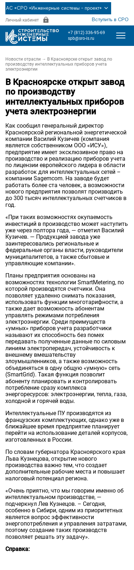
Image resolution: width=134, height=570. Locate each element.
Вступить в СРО (110, 19)
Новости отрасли (23, 59)
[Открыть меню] (121, 35)
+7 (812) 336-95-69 (86, 32)
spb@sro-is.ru (81, 38)
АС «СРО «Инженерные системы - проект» (58, 8)
